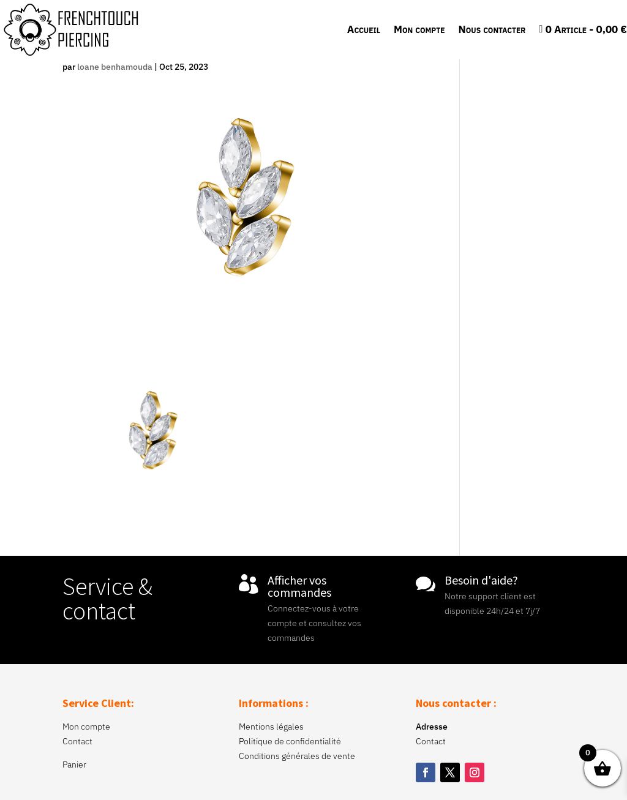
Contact (77, 741)
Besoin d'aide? (481, 580)
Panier (74, 764)
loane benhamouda (114, 66)
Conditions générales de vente (297, 755)
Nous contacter (491, 29)
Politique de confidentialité (290, 741)
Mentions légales (271, 726)
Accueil (363, 29)
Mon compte (419, 29)
